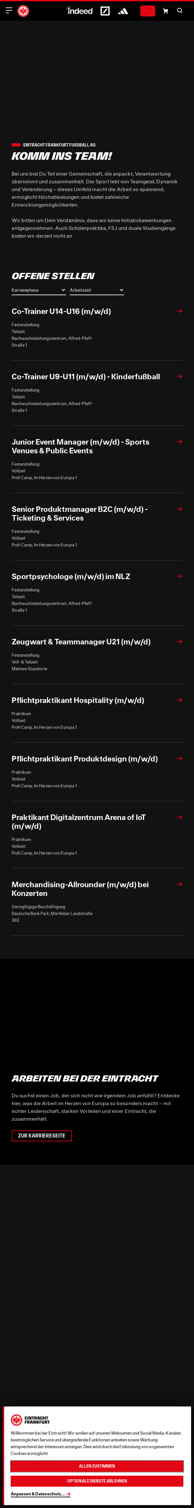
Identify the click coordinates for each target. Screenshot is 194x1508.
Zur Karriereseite (41, 1136)
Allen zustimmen (97, 1466)
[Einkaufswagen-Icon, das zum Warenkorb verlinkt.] (165, 11)
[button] (179, 10)
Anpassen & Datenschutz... (38, 1493)
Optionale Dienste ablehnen (97, 1481)
